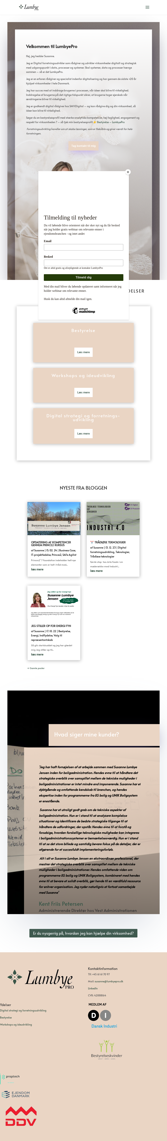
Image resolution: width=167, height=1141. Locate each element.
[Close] (128, 172)
